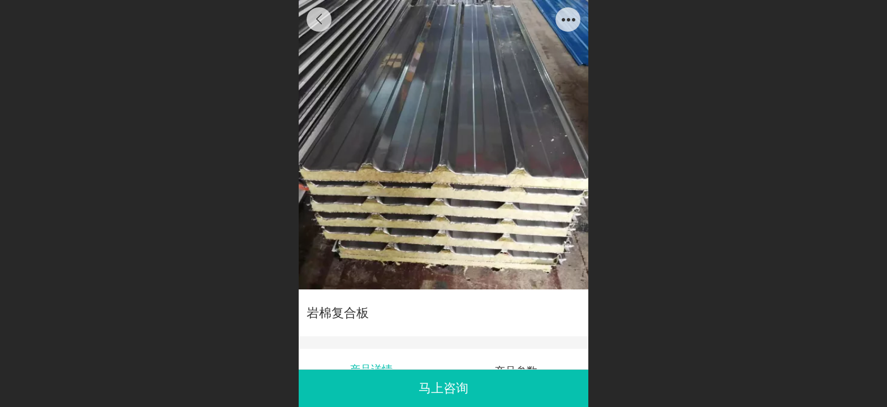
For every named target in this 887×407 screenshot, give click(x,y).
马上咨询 (443, 388)
